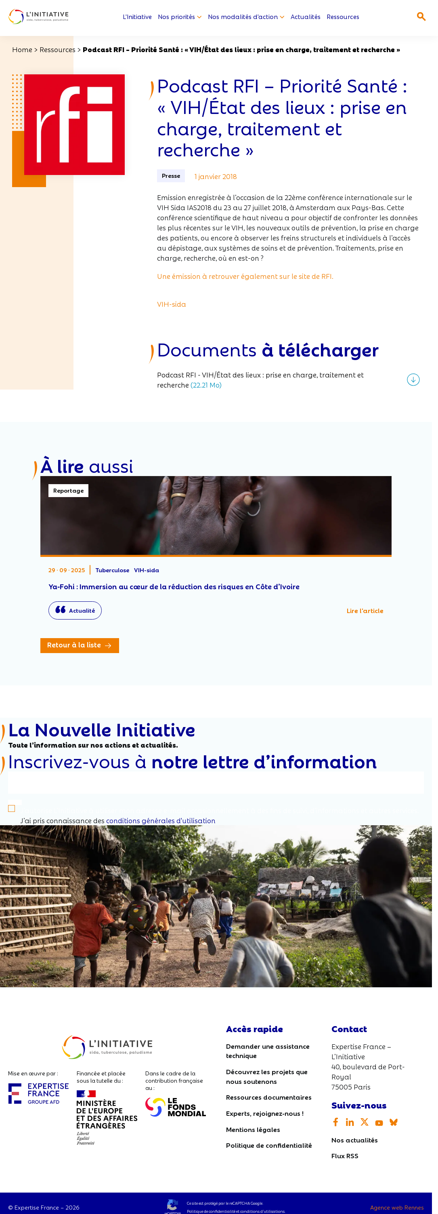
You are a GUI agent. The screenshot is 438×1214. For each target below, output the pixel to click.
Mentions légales (253, 1129)
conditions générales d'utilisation (161, 820)
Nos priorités (180, 17)
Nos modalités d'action (246, 17)
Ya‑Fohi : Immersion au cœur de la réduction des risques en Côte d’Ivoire (216, 552)
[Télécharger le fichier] (288, 379)
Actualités (306, 17)
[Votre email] (216, 782)
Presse (171, 175)
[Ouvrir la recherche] (421, 16)
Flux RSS (344, 1155)
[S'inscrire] (15, 802)
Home (22, 49)
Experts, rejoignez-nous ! (265, 1112)
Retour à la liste (74, 645)
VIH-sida (171, 303)
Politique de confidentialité (269, 1144)
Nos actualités (354, 1139)
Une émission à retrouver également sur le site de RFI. (245, 275)
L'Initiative (137, 17)
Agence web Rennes (397, 1207)
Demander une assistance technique (268, 1050)
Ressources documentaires (269, 1097)
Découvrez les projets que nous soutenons (267, 1075)
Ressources (343, 17)
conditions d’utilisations (262, 1211)
